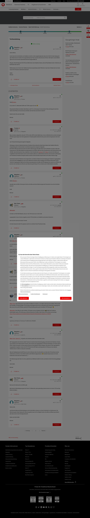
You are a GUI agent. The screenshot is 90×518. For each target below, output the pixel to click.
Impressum (45, 294)
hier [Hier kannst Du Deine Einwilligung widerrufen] (40, 260)
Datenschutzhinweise (23, 294)
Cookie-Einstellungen (35, 294)
